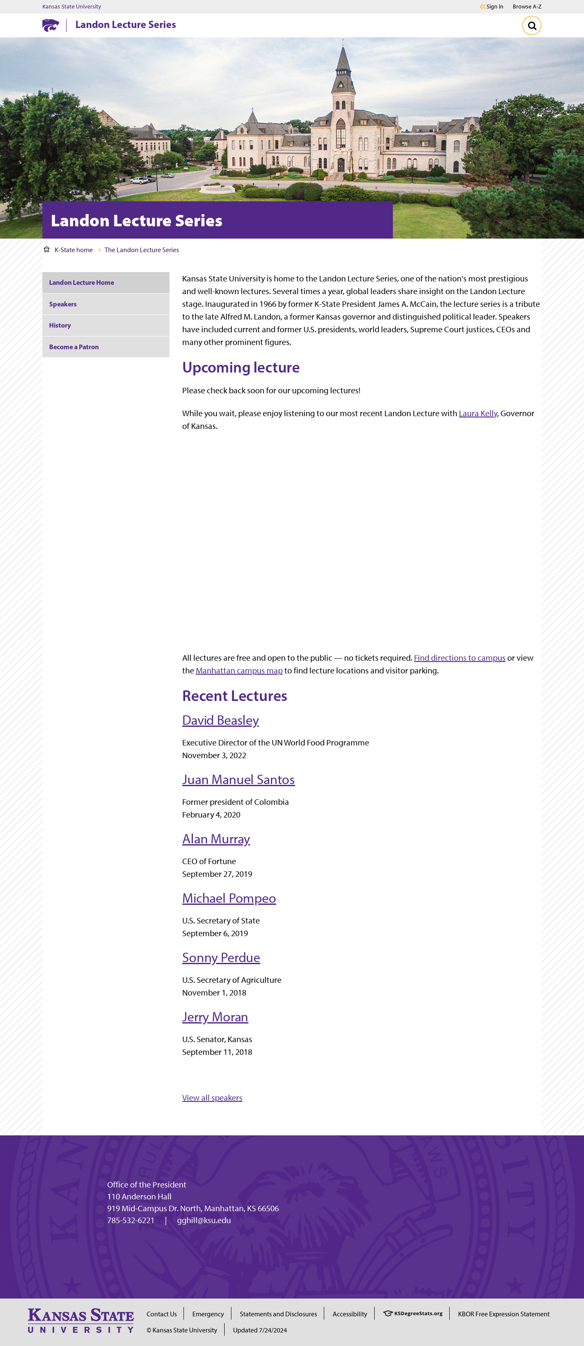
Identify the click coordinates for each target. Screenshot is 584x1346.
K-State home (68, 250)
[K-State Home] (50, 25)
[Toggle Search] (532, 25)
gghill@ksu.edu (204, 1220)
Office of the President (146, 1184)
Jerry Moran (215, 1017)
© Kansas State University (182, 1330)
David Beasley (220, 720)
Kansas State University (71, 6)
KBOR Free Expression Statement (504, 1314)
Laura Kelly (478, 413)
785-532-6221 (131, 1220)
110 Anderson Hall (139, 1196)
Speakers (63, 304)
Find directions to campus (460, 658)
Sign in (495, 6)
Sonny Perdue (221, 957)
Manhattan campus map (239, 670)
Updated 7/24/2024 (260, 1330)
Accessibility (350, 1314)
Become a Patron (74, 346)
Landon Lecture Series (125, 24)
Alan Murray (216, 839)
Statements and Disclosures (278, 1314)
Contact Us (162, 1314)
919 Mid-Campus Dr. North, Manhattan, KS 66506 (193, 1208)
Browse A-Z (527, 6)
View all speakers (212, 1098)
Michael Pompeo (229, 898)
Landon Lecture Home (81, 282)
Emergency (208, 1314)
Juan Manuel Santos (238, 779)
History (60, 325)
